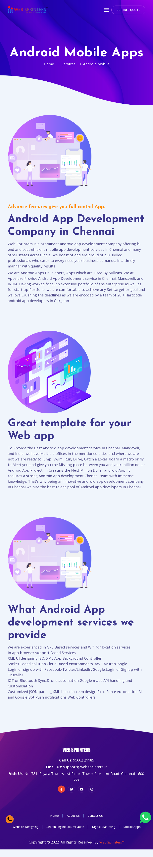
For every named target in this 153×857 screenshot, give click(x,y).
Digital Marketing (119, 826)
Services (69, 64)
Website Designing (35, 826)
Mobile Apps (76, 834)
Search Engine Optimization (77, 826)
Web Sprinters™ (112, 849)
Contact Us (96, 815)
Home (49, 64)
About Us (73, 815)
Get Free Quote (128, 10)
